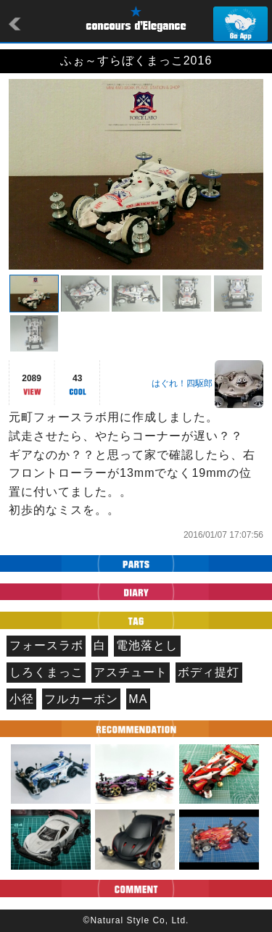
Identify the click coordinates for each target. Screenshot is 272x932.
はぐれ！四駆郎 (182, 383)
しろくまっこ (46, 672)
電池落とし (147, 645)
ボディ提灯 (208, 672)
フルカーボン (81, 699)
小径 (21, 699)
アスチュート (131, 672)
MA (137, 699)
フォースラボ (46, 645)
